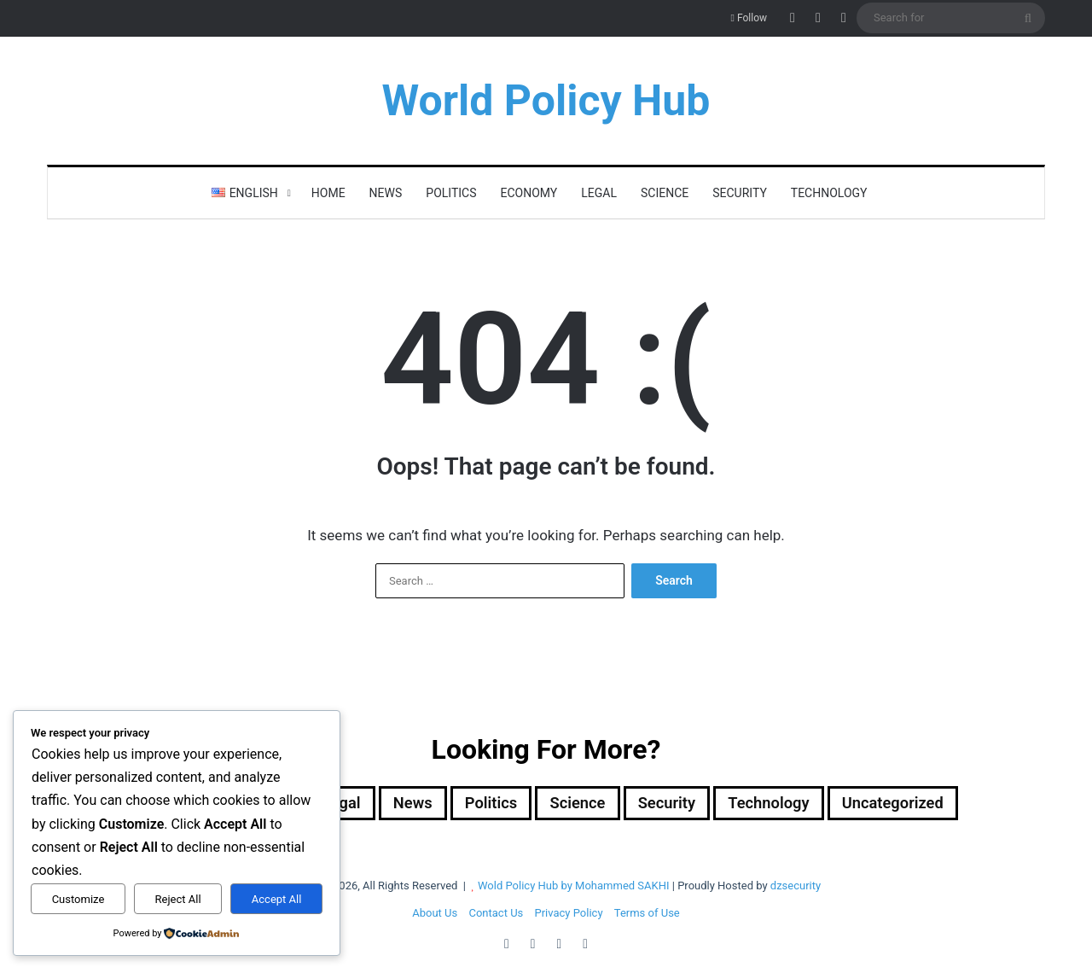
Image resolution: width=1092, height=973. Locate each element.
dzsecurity (795, 887)
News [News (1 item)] (401, 804)
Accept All (277, 899)
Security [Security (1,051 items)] (674, 804)
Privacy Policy (569, 914)
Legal (599, 193)
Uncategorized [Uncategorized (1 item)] (918, 804)
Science (664, 193)
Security (739, 193)
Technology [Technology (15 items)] (785, 804)
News (386, 193)
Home (328, 193)
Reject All (178, 899)
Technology (829, 193)
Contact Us (495, 914)
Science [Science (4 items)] (579, 804)
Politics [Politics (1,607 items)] (485, 804)
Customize (78, 899)
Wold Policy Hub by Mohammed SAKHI (574, 887)
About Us (434, 914)
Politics (451, 193)
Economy (529, 193)
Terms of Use (647, 914)
